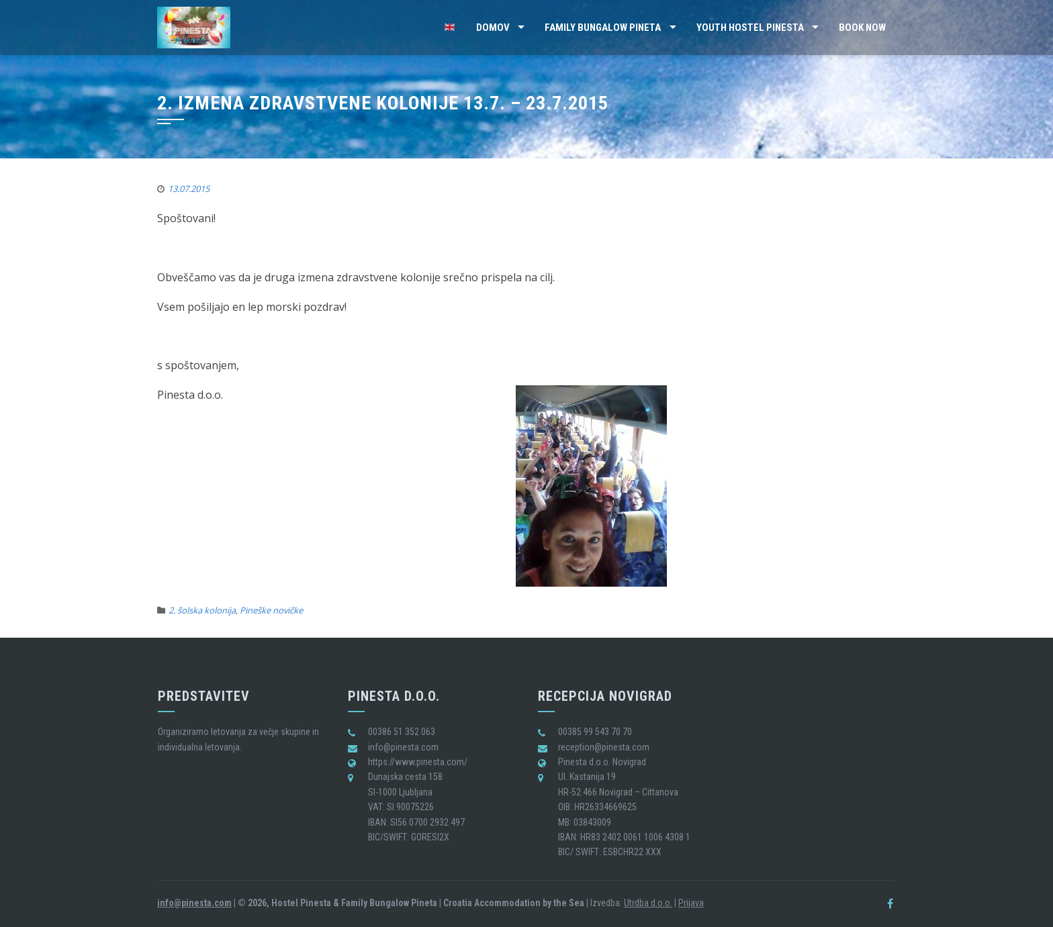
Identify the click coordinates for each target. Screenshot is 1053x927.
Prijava (691, 902)
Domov (493, 27)
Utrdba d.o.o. (648, 902)
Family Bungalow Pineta (603, 27)
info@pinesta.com (194, 902)
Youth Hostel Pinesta (750, 27)
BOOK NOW (862, 27)
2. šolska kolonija (202, 610)
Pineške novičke (271, 610)
